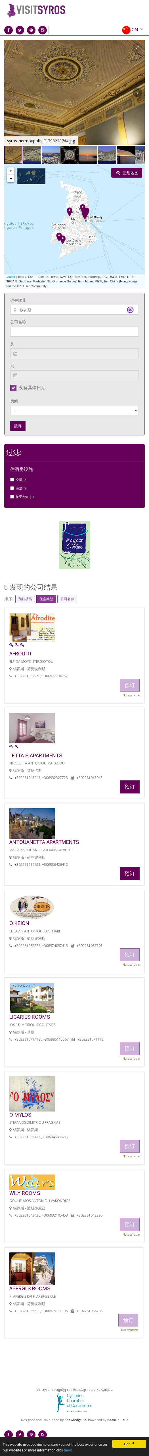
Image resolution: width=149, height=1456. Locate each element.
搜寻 (18, 425)
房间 (14, 401)
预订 (130, 786)
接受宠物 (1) (24, 497)
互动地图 (127, 172)
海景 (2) (21, 488)
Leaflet (10, 276)
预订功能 (25, 598)
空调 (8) (21, 479)
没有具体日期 (32, 387)
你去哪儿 (18, 300)
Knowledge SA (75, 1420)
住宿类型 (46, 598)
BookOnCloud (117, 1420)
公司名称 (18, 322)
